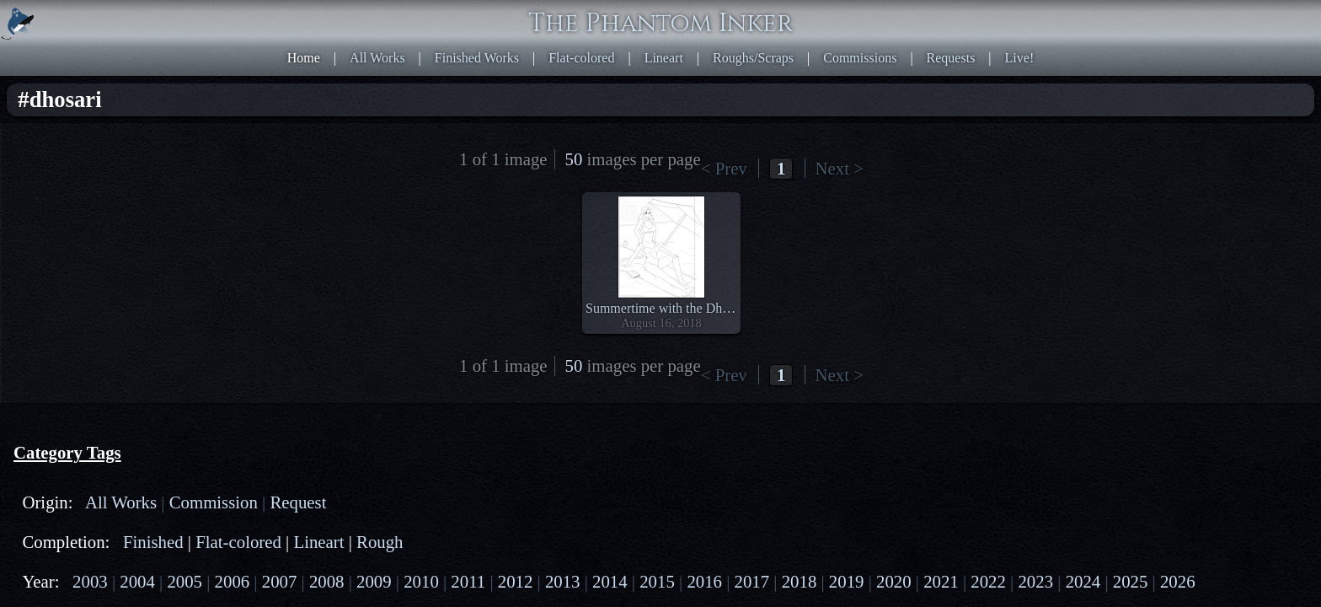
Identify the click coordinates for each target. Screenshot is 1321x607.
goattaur (173, 362)
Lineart (826, 16)
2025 (170, 281)
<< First (673, 72)
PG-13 (134, 306)
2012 (60, 251)
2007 (60, 235)
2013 (96, 251)
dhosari (67, 458)
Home (547, 16)
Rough (113, 195)
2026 (206, 281)
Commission (167, 139)
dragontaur (76, 362)
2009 (133, 235)
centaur (95, 332)
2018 (96, 266)
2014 (133, 251)
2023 (96, 281)
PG (97, 306)
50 (908, 72)
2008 (96, 235)
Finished (121, 180)
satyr (128, 362)
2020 (170, 266)
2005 (144, 220)
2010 (170, 235)
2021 (206, 266)
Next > (816, 72)
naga (117, 347)
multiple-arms (85, 473)
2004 (108, 220)
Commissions (982, 16)
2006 (181, 220)
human (65, 377)
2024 (133, 281)
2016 (206, 251)
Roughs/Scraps (895, 16)
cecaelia (188, 332)
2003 (72, 220)
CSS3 (975, 410)
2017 (60, 266)
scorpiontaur (172, 347)
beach (62, 443)
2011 (206, 235)
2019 (133, 266)
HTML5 (934, 410)
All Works (600, 16)
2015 (170, 251)
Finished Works (680, 16)
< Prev (716, 72)
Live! (1101, 16)
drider (141, 332)
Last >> (859, 72)
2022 (60, 281)
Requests (1053, 16)
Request (69, 155)
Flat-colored (764, 16)
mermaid (71, 347)
